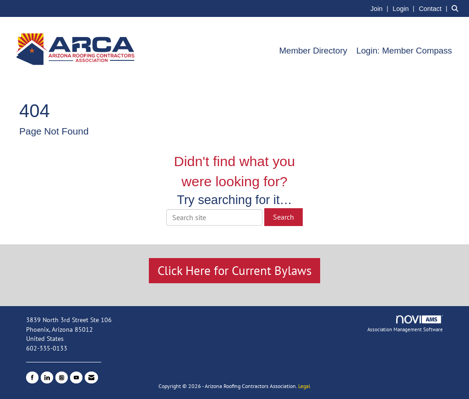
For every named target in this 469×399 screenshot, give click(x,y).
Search (283, 216)
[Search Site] (457, 8)
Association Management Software (405, 324)
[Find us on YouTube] (76, 377)
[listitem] (381, 8)
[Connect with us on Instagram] (61, 377)
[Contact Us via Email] (91, 377)
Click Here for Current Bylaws (234, 270)
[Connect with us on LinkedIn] (47, 377)
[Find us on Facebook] (32, 377)
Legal (304, 386)
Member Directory (313, 50)
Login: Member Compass (404, 50)
